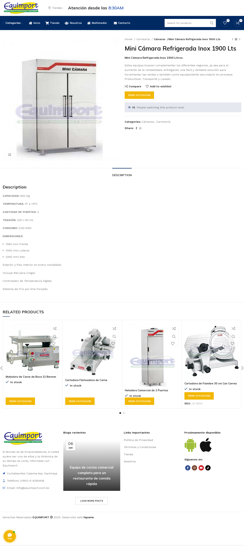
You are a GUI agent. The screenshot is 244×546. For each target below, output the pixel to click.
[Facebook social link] (136, 132)
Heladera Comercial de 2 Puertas (148, 394)
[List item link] (152, 446)
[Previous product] (232, 43)
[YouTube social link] (201, 474)
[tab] (122, 177)
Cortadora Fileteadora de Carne (87, 384)
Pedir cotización (139, 99)
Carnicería (143, 43)
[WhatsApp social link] (140, 132)
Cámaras (160, 43)
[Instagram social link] (194, 474)
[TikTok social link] (208, 474)
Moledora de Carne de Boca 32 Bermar (32, 381)
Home (129, 43)
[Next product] (239, 43)
